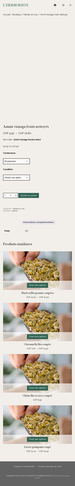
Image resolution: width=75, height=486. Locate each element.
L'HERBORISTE (15, 5)
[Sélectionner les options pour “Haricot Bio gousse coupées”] (37, 285)
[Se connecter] (55, 5)
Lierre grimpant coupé (37, 447)
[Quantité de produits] (10, 195)
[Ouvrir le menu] (70, 5)
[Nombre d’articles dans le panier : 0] (63, 5)
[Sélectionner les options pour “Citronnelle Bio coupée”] (37, 336)
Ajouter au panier (28, 195)
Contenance (9, 153)
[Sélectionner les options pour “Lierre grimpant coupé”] (37, 439)
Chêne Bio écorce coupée (37, 395)
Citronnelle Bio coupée (37, 344)
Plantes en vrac (31, 14)
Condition (8, 169)
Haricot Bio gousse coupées (37, 292)
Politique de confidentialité (24, 466)
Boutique (16, 14)
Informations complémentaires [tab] (38, 222)
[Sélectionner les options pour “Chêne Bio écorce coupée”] (37, 387)
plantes (15, 211)
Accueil (6, 14)
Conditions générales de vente (49, 466)
